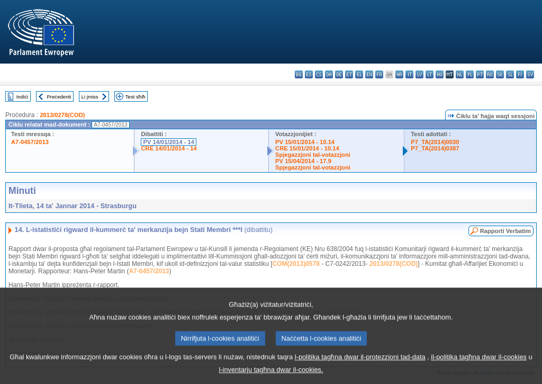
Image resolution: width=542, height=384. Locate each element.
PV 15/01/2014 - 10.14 (305, 142)
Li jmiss (90, 97)
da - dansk (329, 74)
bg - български (299, 74)
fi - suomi (520, 74)
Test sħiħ (135, 97)
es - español (309, 74)
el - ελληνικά (359, 74)
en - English (369, 74)
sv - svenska (530, 74)
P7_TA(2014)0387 (435, 148)
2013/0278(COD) (62, 115)
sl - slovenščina (510, 74)
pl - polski (470, 74)
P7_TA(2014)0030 (435, 142)
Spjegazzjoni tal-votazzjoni (312, 154)
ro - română (490, 74)
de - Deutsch (339, 74)
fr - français (379, 74)
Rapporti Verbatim (505, 231)
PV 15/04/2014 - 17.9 (303, 161)
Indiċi (22, 97)
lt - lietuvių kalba (429, 74)
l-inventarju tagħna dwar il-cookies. (271, 376)
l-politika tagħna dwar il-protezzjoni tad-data (360, 364)
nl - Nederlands (460, 74)
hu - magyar (440, 74)
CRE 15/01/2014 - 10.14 (307, 148)
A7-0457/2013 (30, 142)
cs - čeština (319, 74)
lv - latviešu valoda (419, 74)
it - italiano (409, 74)
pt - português (480, 74)
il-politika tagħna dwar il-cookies (479, 364)
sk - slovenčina (500, 74)
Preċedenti (59, 97)
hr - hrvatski (399, 74)
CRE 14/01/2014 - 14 (168, 148)
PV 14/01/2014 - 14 (168, 142)
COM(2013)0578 (296, 263)
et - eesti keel (349, 74)
